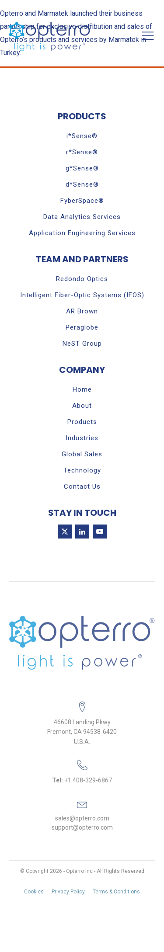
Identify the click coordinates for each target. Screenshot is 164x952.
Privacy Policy (68, 892)
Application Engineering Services (82, 233)
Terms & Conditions (116, 892)
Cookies (34, 892)
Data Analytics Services (82, 217)
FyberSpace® (82, 201)
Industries (82, 438)
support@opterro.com (82, 827)
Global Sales (82, 454)
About (82, 406)
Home (82, 389)
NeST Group (82, 343)
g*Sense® (82, 168)
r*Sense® (82, 152)
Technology (82, 470)
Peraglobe (82, 327)
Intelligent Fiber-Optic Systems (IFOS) (82, 295)
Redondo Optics (82, 279)
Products (82, 422)
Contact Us (82, 486)
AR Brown (82, 311)
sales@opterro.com (82, 818)
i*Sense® (82, 136)
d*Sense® (82, 184)
